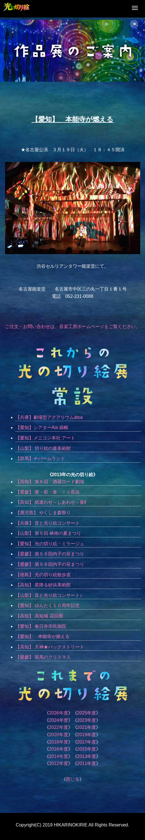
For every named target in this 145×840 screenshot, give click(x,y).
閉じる (72, 779)
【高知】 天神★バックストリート (49, 647)
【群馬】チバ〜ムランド (40, 458)
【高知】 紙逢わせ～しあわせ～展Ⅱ (50, 502)
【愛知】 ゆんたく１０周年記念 (47, 605)
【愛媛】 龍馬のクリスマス (43, 657)
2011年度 (86, 763)
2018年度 (58, 742)
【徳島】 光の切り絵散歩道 (43, 574)
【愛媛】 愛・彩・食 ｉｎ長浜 (47, 492)
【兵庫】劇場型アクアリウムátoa (49, 417)
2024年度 (58, 720)
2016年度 (58, 749)
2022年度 (58, 727)
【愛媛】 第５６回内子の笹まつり (52, 553)
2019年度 (86, 734)
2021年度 (86, 727)
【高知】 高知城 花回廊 (39, 615)
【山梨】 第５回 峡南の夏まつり (48, 533)
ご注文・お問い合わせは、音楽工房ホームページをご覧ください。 (72, 326)
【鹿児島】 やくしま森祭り (45, 512)
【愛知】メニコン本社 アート (45, 438)
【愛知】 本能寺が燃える (42, 636)
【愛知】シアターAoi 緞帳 (41, 427)
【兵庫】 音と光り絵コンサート (47, 523)
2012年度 (58, 763)
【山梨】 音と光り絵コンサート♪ (48, 595)
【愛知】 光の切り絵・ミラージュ (49, 543)
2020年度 (58, 734)
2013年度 (86, 756)
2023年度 (86, 720)
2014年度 (58, 756)
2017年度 (86, 742)
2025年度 (86, 713)
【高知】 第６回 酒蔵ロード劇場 (49, 481)
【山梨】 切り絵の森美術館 (43, 448)
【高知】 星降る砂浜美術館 (43, 584)
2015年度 (86, 749)
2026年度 (58, 713)
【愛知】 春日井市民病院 (40, 626)
